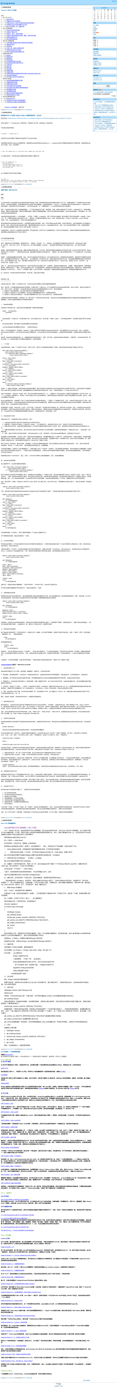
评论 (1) (24, 820)
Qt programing (7, 3)
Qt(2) (95, 72)
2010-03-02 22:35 (10, 109)
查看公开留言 (97, 63)
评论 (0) (24, 109)
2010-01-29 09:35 (10, 1052)
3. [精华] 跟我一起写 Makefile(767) (103, 107)
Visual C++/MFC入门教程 (9, 10)
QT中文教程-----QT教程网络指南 (10, 1054)
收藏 (30, 109)
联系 (94, 30)
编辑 (28, 109)
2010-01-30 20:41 (10, 820)
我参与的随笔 (97, 55)
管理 (94, 34)
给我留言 (96, 61)
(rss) (99, 70)
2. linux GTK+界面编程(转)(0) (102, 121)
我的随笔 (96, 51)
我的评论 (96, 53)
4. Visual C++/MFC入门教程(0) (102, 125)
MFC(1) (95, 70)
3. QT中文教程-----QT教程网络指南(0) (104, 123)
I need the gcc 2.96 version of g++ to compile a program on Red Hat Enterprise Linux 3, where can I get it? (39, 118)
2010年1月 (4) (97, 80)
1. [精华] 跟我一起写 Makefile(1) (102, 120)
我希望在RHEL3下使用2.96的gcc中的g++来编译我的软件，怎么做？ (21, 115)
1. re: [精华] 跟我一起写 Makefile (103, 92)
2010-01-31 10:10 (10, 187)
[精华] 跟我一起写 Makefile (9, 193)
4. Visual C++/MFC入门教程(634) (103, 108)
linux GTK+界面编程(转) (8, 826)
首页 (94, 27)
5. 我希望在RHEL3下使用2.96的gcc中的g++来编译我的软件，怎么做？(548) (104, 112)
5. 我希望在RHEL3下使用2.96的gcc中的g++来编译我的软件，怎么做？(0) (104, 128)
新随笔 (95, 29)
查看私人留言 (97, 65)
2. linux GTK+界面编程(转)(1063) (103, 105)
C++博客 (96, 25)
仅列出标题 (86, 1383)
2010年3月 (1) (97, 78)
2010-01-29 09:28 (10, 1380)
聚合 (94, 32)
